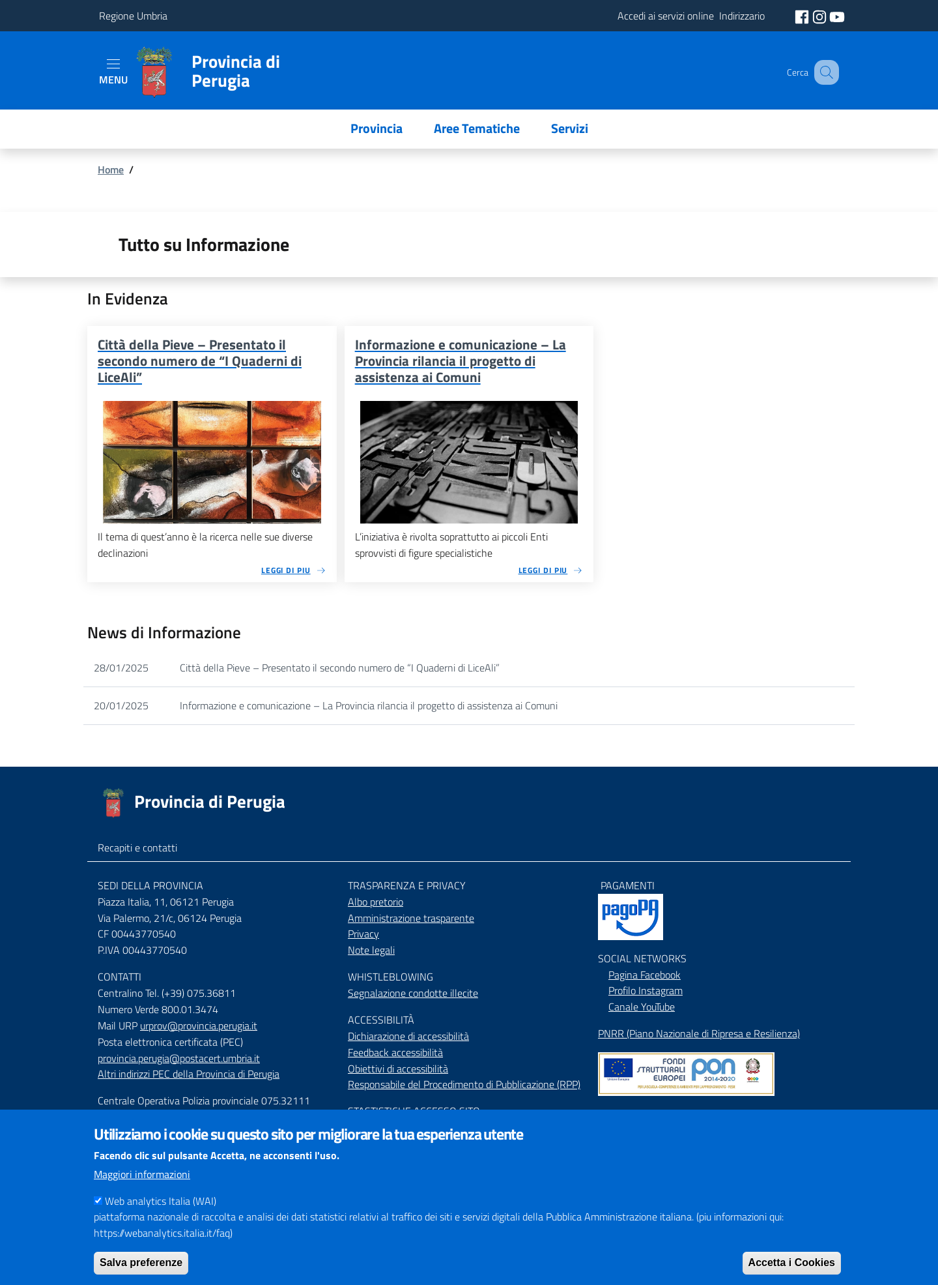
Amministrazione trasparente (411, 918)
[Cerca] (823, 72)
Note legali (371, 950)
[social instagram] (821, 15)
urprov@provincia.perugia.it (198, 1025)
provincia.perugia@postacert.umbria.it (179, 1058)
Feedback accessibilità (395, 1052)
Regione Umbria (133, 15)
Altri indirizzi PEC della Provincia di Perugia (188, 1074)
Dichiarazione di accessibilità (408, 1036)
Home (111, 169)
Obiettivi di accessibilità (398, 1068)
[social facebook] (803, 15)
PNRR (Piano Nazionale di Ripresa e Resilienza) (699, 1033)
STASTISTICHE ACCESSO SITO (414, 1111)
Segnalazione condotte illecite (413, 993)
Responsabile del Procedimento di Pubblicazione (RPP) (464, 1084)
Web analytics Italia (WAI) (160, 1217)
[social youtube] (837, 15)
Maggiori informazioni (142, 1190)
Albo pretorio (375, 901)
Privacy (363, 933)
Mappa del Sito (630, 1114)
